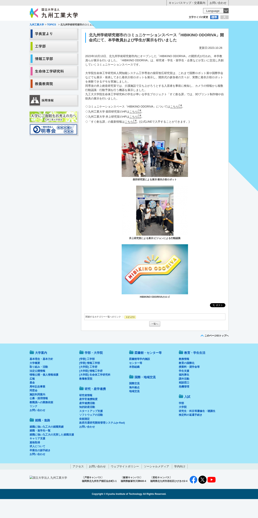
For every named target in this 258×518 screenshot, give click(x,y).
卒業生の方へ (129, 25)
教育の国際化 (186, 379)
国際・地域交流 (191, 33)
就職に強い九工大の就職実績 (47, 443)
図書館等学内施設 (139, 375)
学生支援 (184, 387)
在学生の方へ (89, 25)
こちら (174, 123)
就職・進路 (141, 33)
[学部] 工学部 (87, 375)
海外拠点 (134, 404)
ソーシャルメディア (156, 483)
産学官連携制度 (88, 415)
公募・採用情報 (39, 415)
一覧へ (154, 340)
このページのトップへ (217, 352)
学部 (181, 419)
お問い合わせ (218, 2)
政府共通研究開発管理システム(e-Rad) (102, 439)
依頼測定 (84, 435)
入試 (216, 33)
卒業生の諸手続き (40, 467)
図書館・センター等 (148, 369)
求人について (37, 463)
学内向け (179, 483)
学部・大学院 (94, 369)
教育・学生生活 (116, 33)
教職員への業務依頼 (41, 419)
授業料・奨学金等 (189, 383)
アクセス (78, 483)
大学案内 (41, 33)
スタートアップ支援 (91, 427)
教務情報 (184, 375)
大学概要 (35, 379)
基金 (32, 399)
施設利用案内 (37, 411)
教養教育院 (85, 395)
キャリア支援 (37, 455)
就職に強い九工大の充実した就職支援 (52, 451)
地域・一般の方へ (209, 25)
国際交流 (134, 400)
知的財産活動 (87, 423)
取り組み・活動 (39, 383)
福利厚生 (184, 391)
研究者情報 (85, 412)
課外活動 (184, 395)
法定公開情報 (37, 387)
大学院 (183, 423)
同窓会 (33, 407)
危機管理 (184, 403)
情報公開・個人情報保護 (44, 391)
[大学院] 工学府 (88, 383)
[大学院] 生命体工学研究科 (94, 391)
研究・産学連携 (166, 33)
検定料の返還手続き (190, 431)
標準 (214, 17)
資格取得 (35, 459)
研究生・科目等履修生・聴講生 (197, 427)
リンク (33, 422)
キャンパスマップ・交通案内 (187, 2)
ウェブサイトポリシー (125, 483)
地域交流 (134, 407)
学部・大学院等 (67, 33)
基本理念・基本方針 (41, 375)
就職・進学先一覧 (40, 447)
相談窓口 (184, 399)
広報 (32, 395)
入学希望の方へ (49, 25)
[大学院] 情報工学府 (91, 387)
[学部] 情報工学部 (89, 379)
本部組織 (134, 383)
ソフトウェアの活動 (91, 431)
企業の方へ (169, 25)
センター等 (135, 379)
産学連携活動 (87, 419)
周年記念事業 (37, 403)
